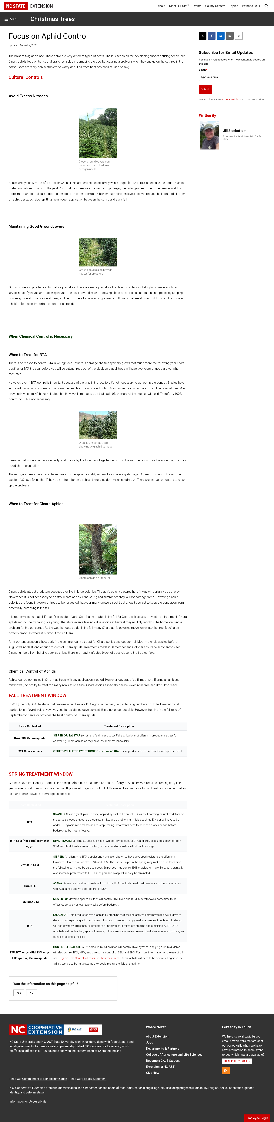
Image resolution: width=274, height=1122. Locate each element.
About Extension (157, 1036)
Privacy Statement (94, 1079)
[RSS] (226, 1070)
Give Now (152, 1073)
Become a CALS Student (163, 1060)
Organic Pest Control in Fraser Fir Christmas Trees (89, 958)
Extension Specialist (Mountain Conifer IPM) (242, 138)
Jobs (149, 1042)
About (161, 6)
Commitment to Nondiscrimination (44, 1079)
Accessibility (37, 1101)
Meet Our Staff (179, 6)
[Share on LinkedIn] (221, 36)
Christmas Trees (52, 18)
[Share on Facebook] (212, 36)
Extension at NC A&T (160, 1067)
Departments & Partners (162, 1048)
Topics (233, 6)
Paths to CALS (251, 6)
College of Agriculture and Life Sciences (174, 1054)
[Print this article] (239, 36)
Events (197, 6)
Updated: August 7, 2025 (23, 45)
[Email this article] (230, 36)
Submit (205, 89)
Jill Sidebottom (234, 131)
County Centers (215, 6)
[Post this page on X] (202, 36)
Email (203, 69)
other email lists (231, 99)
